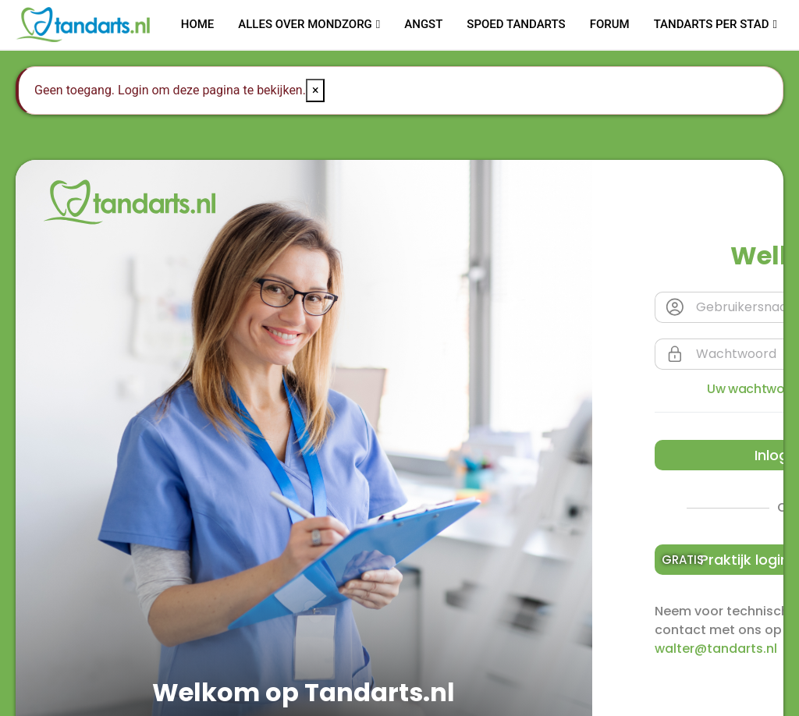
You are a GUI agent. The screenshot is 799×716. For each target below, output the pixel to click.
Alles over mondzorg (305, 24)
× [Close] (315, 90)
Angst (423, 24)
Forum (610, 24)
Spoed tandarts (516, 24)
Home (198, 24)
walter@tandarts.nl (716, 649)
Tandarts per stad (711, 24)
